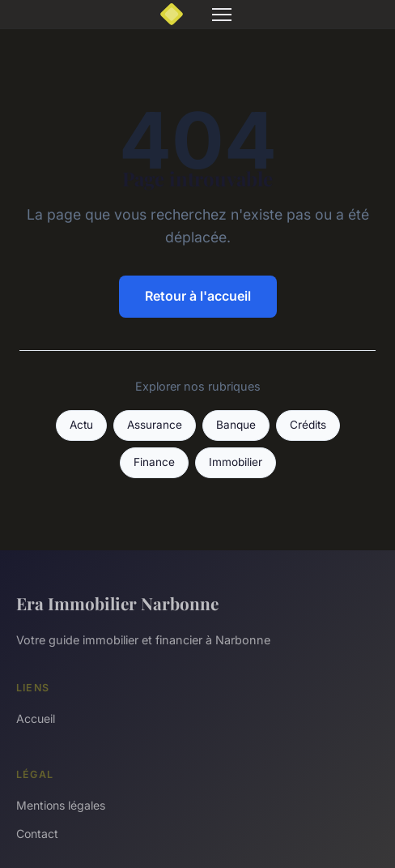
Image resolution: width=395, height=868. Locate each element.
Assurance (154, 424)
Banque (236, 424)
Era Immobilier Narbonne (117, 603)
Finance (154, 461)
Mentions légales (60, 805)
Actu (81, 424)
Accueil (35, 718)
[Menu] (222, 15)
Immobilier (235, 461)
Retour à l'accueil (198, 296)
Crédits (308, 424)
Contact (37, 833)
